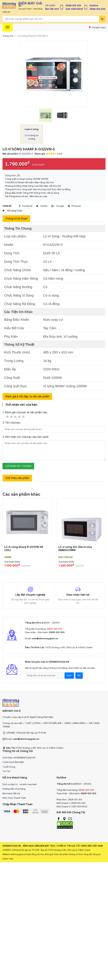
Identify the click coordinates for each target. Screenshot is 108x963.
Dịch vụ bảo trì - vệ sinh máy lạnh (19, 784)
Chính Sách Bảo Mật (13, 762)
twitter (42, 206)
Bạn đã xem (52, 8)
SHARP (7, 557)
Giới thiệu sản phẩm (17, 478)
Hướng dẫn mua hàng (14, 788)
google (57, 206)
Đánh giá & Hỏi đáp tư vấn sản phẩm (27, 396)
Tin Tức (6, 771)
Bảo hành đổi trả (11, 793)
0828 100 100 (73, 5)
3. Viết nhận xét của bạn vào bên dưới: (25, 437)
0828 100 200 (98, 9)
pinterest (74, 206)
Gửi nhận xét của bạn (18, 466)
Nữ (79, 675)
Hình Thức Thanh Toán (14, 798)
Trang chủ (7, 35)
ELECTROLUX (65, 557)
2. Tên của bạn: (11, 422)
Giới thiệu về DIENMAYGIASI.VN (18, 757)
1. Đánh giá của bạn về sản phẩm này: (25, 415)
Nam (69, 675)
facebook (25, 206)
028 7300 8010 (74, 9)
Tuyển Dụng (8, 766)
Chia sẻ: (7, 206)
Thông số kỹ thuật (16, 218)
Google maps (97, 27)
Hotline (94, 5)
